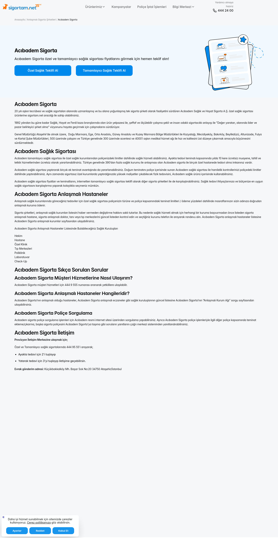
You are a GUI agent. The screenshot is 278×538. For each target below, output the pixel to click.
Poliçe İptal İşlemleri (151, 7)
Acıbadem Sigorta (67, 19)
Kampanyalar (121, 7)
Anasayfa (19, 19)
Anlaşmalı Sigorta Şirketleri (42, 19)
